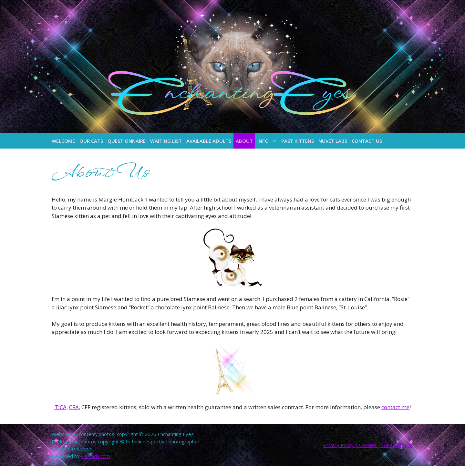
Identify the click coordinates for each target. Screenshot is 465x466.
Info (268, 141)
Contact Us (367, 141)
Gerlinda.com (95, 456)
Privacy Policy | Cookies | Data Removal (368, 445)
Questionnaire (127, 141)
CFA (74, 407)
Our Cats (91, 141)
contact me (395, 407)
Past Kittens (297, 141)
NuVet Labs (332, 141)
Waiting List (166, 141)
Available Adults (208, 141)
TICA (61, 407)
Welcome (63, 141)
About (244, 141)
